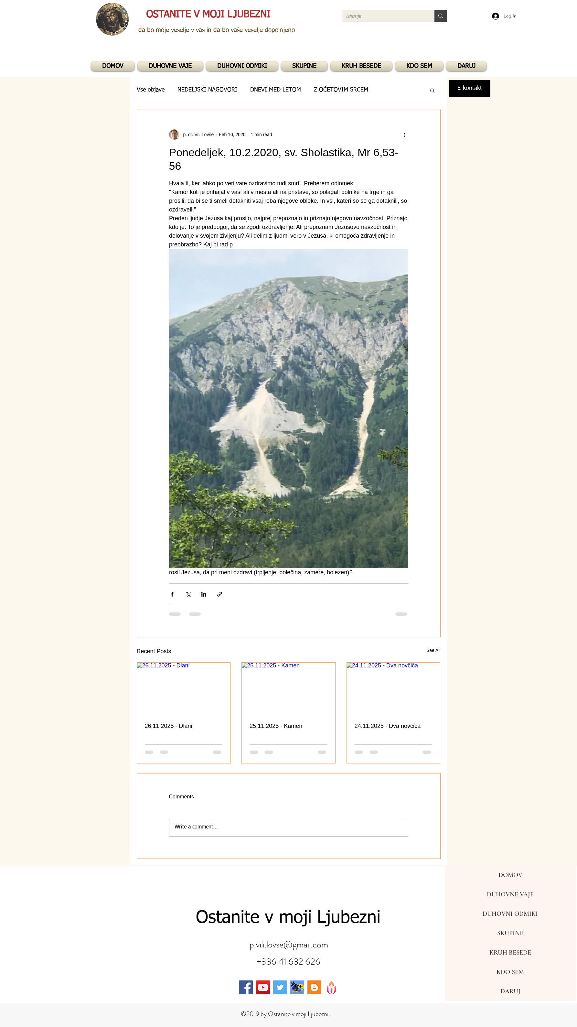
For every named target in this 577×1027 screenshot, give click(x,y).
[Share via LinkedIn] (204, 594)
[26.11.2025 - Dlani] (183, 689)
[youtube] (263, 987)
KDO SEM (510, 972)
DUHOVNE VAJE (510, 894)
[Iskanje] (383, 16)
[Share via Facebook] (172, 594)
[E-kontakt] (469, 88)
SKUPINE (510, 933)
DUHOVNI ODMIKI (510, 914)
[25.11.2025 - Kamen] (288, 689)
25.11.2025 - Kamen (276, 726)
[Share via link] (220, 594)
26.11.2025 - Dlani (168, 726)
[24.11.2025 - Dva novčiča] (393, 689)
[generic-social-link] (297, 987)
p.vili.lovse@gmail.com (289, 944)
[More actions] (404, 134)
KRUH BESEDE (510, 953)
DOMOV (510, 875)
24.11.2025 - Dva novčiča (388, 726)
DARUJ (510, 991)
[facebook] (246, 987)
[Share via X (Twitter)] (188, 594)
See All (433, 650)
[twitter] (280, 987)
